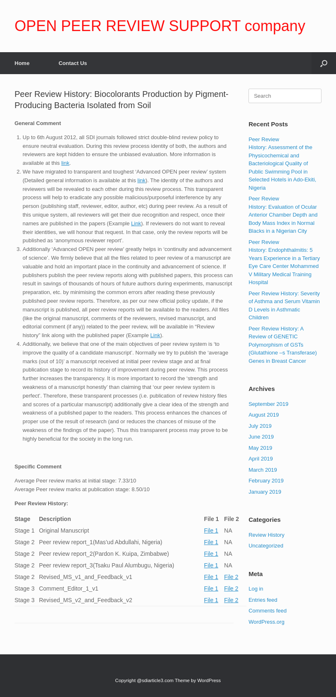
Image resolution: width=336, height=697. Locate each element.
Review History (266, 535)
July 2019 (260, 426)
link (65, 163)
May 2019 (260, 448)
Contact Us (72, 63)
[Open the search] (324, 63)
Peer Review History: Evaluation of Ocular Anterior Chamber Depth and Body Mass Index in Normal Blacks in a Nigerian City (282, 214)
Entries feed (262, 600)
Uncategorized (265, 546)
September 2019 (268, 404)
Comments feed (267, 611)
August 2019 (263, 415)
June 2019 (261, 437)
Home (22, 63)
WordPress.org (266, 622)
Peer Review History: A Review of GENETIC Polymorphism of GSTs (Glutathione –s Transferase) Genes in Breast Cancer (282, 345)
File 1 (211, 530)
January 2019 (264, 492)
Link (136, 223)
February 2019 (266, 481)
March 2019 (262, 470)
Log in (255, 589)
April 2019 (260, 459)
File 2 (231, 577)
